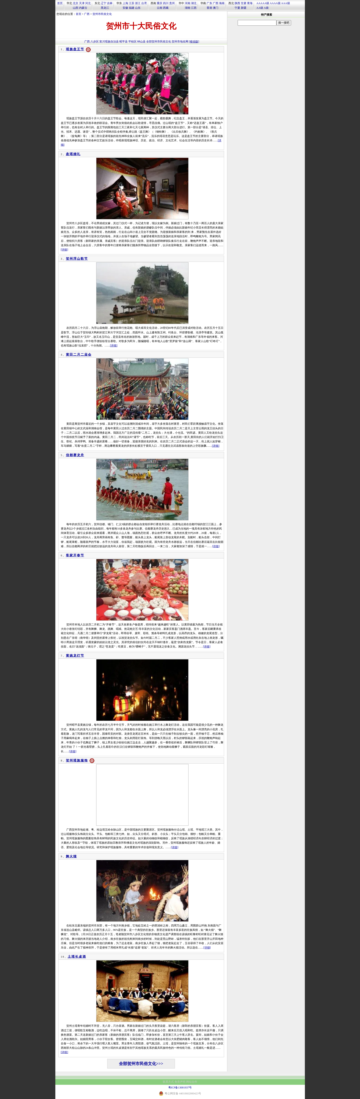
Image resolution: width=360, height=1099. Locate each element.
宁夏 (237, 7)
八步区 (94, 41)
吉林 (109, 3)
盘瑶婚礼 (73, 154)
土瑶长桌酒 (77, 956)
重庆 (159, 3)
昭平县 (123, 41)
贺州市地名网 (180, 41)
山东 (138, 7)
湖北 (194, 3)
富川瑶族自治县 (109, 41)
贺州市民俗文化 (102, 14)
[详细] (64, 249)
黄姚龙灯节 (75, 655)
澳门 (215, 7)
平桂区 (132, 41)
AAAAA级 (262, 3)
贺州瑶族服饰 (77, 760)
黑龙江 (105, 7)
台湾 (144, 3)
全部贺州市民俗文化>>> (141, 1063)
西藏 (166, 7)
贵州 (172, 3)
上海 (125, 3)
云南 (159, 7)
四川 (166, 3)
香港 (209, 7)
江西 (194, 7)
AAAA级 (275, 3)
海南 (222, 3)
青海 (250, 3)
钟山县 (141, 41)
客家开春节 (75, 555)
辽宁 (103, 3)
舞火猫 (71, 856)
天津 (81, 3)
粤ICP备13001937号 (180, 1087)
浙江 (138, 3)
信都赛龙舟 (75, 455)
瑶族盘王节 (75, 49)
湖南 (187, 7)
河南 (187, 3)
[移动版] (194, 41)
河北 (88, 3)
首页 (60, 3)
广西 (215, 3)
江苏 (131, 3)
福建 (131, 7)
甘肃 (243, 3)
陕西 (237, 3)
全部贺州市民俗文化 (158, 41)
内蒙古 (83, 7)
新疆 (243, 7)
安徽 (125, 7)
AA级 (259, 7)
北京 (75, 3)
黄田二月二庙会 (79, 354)
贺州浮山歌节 (77, 258)
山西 (75, 7)
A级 (266, 7)
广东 (209, 3)
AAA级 (285, 3)
